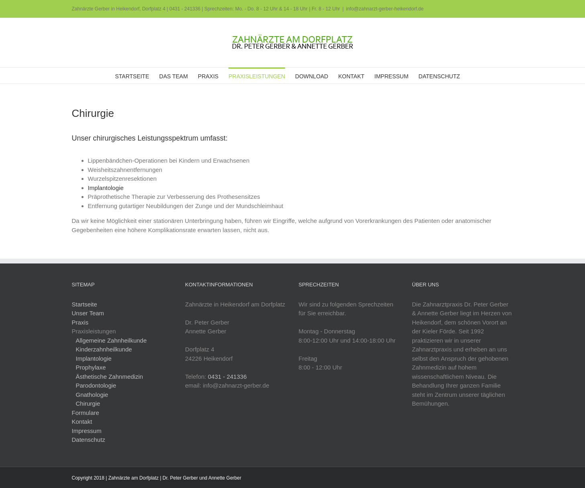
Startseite (84, 304)
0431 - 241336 (184, 9)
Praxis (80, 322)
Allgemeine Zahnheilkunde (111, 340)
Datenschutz (88, 439)
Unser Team (88, 313)
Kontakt (82, 421)
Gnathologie (92, 394)
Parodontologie (96, 385)
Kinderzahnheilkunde (104, 349)
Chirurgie (88, 403)
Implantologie (106, 187)
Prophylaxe (91, 367)
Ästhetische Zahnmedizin (109, 376)
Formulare (85, 412)
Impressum (87, 430)
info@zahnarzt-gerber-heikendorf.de (385, 9)
